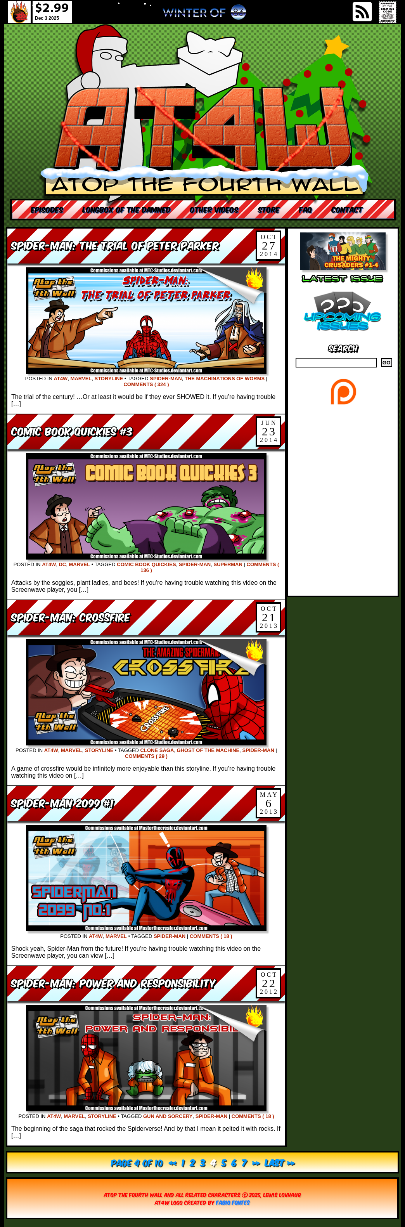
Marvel (81, 378)
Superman (227, 564)
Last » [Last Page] (279, 1162)
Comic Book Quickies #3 (72, 430)
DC (62, 564)
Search (343, 347)
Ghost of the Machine (208, 750)
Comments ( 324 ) (146, 384)
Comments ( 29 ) (146, 756)
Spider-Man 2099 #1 (62, 802)
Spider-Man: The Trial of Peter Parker (115, 244)
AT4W (61, 378)
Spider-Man (166, 378)
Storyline (108, 378)
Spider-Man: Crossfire (70, 616)
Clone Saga (157, 750)
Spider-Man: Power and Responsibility (113, 982)
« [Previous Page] (172, 1162)
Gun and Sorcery (168, 1116)
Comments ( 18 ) (211, 936)
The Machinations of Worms (225, 378)
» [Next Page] (256, 1162)
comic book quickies (146, 564)
